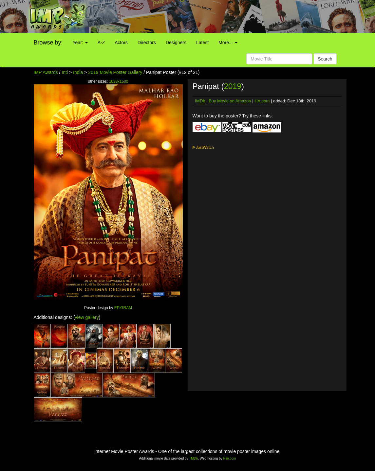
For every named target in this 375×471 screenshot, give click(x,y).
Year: (80, 42)
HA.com (262, 100)
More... (227, 42)
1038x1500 (118, 81)
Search (325, 58)
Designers (176, 42)
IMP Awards (46, 72)
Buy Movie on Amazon (230, 100)
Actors (121, 42)
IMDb (200, 100)
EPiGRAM (123, 307)
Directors (147, 42)
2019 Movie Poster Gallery (115, 72)
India (78, 72)
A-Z (101, 42)
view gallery (87, 317)
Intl (65, 72)
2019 (232, 86)
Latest (202, 42)
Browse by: (48, 42)
